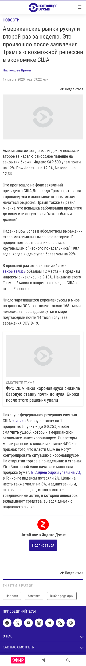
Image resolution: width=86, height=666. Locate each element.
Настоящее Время (17, 70)
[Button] (71, 89)
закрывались (14, 271)
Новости (11, 20)
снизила (19, 420)
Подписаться (43, 545)
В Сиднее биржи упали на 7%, (55, 472)
